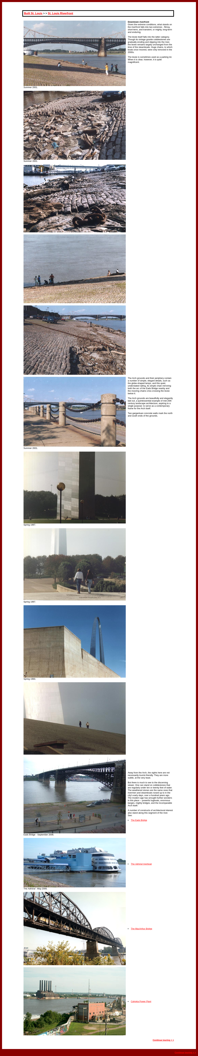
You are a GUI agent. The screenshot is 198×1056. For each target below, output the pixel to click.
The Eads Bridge (139, 820)
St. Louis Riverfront (60, 13)
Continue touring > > (163, 1040)
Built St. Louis (33, 13)
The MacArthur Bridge (141, 928)
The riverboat (141, 864)
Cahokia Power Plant (141, 1001)
